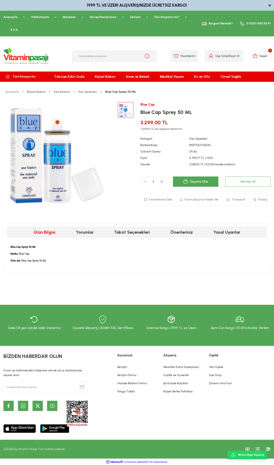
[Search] (114, 56)
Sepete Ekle (195, 181)
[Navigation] (22, 77)
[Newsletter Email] (45, 387)
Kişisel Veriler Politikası (178, 391)
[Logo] (26, 56)
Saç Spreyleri (198, 139)
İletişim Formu (127, 375)
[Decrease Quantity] (145, 182)
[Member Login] (211, 56)
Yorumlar (85, 232)
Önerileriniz (181, 232)
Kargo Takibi (126, 391)
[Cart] (260, 56)
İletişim (122, 367)
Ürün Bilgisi (44, 232)
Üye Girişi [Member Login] (221, 56)
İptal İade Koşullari (175, 383)
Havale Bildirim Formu (132, 383)
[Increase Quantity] (161, 182)
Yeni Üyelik (216, 367)
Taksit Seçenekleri (132, 232)
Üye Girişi (215, 375)
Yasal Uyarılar (226, 232)
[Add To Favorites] (158, 199)
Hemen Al (247, 181)
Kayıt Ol (234, 56)
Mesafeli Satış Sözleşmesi (181, 367)
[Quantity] (153, 182)
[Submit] (82, 387)
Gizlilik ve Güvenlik (176, 375)
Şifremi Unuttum (220, 383)
